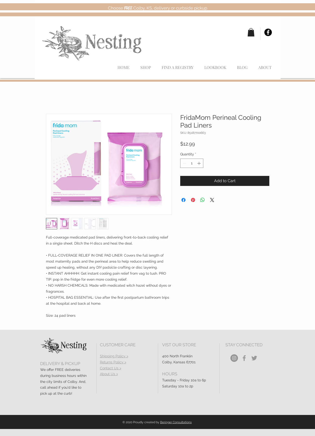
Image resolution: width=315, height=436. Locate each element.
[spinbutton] (191, 163)
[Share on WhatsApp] (203, 200)
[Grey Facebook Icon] (244, 358)
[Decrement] (184, 163)
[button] (251, 32)
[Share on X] (212, 200)
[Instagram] (234, 358)
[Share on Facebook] (183, 200)
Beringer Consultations (176, 422)
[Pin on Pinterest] (193, 200)
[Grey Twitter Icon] (254, 358)
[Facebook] (268, 32)
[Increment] (199, 163)
